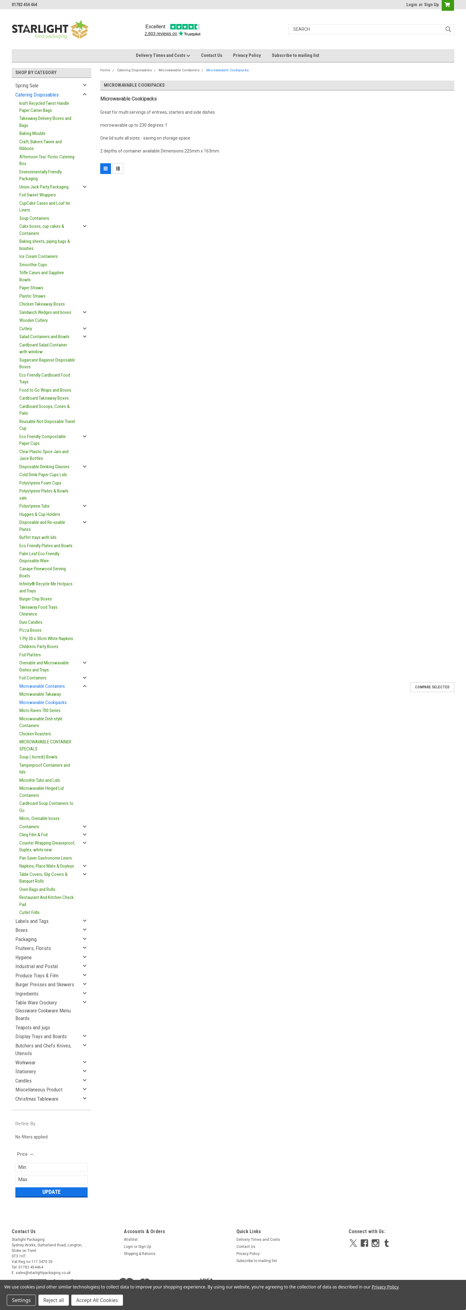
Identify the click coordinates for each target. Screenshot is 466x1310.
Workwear (25, 1062)
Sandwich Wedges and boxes (45, 312)
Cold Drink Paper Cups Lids (43, 474)
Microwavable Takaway (40, 694)
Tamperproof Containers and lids (44, 768)
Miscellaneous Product (38, 1089)
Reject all (53, 1300)
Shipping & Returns (140, 1254)
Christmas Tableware (36, 1099)
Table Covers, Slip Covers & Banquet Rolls (43, 878)
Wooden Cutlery (33, 320)
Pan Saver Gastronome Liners (45, 858)
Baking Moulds (32, 133)
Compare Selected (432, 687)
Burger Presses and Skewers (44, 984)
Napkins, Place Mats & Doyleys (46, 866)
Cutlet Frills (29, 912)
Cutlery (25, 328)
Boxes (21, 930)
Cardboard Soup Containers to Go (46, 807)
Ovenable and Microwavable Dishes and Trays (44, 666)
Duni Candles (30, 622)
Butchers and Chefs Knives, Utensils (43, 1050)
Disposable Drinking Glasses (44, 466)
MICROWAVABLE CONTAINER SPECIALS (45, 745)
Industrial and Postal (36, 966)
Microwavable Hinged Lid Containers (41, 792)
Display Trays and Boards (41, 1036)
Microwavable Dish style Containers (40, 722)
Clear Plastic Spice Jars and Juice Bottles (44, 455)
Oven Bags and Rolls (37, 889)
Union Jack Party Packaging (44, 187)
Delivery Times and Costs (163, 56)
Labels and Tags (32, 921)
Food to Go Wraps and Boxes (45, 390)
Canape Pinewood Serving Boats (42, 572)
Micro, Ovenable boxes (39, 818)
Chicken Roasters (35, 734)
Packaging (26, 939)
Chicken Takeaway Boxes (42, 304)
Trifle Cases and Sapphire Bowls (41, 276)
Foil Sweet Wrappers (37, 195)
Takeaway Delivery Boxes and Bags (45, 122)
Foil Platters (30, 655)
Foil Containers (32, 678)
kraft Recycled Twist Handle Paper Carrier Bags (44, 107)
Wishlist (131, 1239)
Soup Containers (34, 218)
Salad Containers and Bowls (44, 336)
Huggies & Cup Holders (39, 514)
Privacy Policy (247, 55)
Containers (29, 826)
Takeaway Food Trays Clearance (38, 610)
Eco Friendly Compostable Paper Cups (42, 440)
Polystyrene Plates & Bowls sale (44, 494)
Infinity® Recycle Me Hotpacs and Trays (46, 587)
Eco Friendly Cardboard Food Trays (44, 378)
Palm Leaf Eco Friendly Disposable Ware (39, 557)
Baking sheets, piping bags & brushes (44, 245)
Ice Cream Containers (38, 256)
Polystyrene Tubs (34, 506)
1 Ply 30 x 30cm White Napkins (46, 638)
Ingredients (26, 994)
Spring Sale (26, 85)
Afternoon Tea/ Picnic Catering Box (46, 160)
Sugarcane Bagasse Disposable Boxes (47, 363)
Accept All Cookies (97, 1300)
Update (51, 1192)
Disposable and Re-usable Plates (42, 526)
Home (105, 70)
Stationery (25, 1071)
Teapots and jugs (32, 1027)
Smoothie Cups (33, 264)
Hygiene (23, 957)
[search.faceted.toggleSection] (25, 1154)
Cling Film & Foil (33, 834)
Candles (23, 1081)
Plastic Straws (32, 296)
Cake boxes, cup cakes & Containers (41, 230)
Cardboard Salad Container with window (43, 348)
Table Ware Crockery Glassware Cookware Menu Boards (43, 1010)
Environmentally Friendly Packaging (40, 175)
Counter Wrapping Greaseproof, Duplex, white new (47, 846)
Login (411, 4)
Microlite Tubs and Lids (39, 780)
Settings (21, 1300)
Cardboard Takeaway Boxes (44, 398)
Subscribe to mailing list (295, 55)
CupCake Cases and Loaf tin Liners (44, 206)
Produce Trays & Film (36, 975)
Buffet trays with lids (38, 537)
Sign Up (431, 4)
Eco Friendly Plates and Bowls (46, 545)
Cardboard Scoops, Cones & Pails (44, 410)
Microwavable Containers (42, 686)
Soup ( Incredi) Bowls (38, 757)
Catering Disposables (37, 95)
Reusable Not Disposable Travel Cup (47, 425)
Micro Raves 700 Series (40, 710)
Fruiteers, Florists (33, 948)
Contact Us (211, 55)
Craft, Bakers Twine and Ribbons (40, 145)
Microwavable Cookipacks (43, 702)
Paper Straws (31, 288)
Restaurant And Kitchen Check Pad (46, 901)
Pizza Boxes (30, 630)
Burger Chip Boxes (35, 599)
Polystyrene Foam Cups (40, 483)
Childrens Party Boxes (38, 646)
